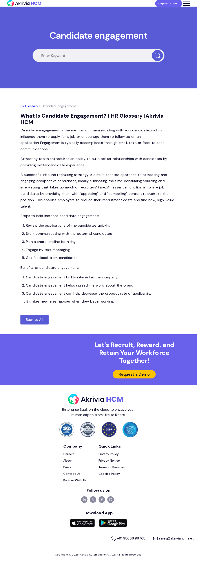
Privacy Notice (109, 460)
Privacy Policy (108, 454)
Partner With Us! (75, 480)
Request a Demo (134, 374)
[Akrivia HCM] (24, 3)
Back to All (34, 319)
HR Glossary (29, 106)
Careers (69, 454)
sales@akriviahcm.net (173, 538)
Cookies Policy (109, 474)
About (68, 460)
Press (67, 467)
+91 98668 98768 (128, 538)
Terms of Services (111, 467)
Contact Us (71, 474)
